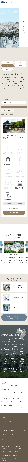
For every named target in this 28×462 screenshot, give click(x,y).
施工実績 (17, 451)
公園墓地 (3, 401)
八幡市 (17, 385)
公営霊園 (15, 401)
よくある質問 (18, 448)
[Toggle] (25, 417)
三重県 (21, 408)
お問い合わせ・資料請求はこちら (9, 455)
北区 (12, 392)
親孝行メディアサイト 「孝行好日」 (10, 458)
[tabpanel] (14, 253)
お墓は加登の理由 (6, 446)
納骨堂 (20, 401)
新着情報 (4, 448)
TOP (2, 55)
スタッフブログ (18, 444)
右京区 (7, 392)
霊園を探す (7, 55)
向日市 (7, 385)
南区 (8, 394)
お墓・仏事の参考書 (6, 451)
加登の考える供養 (6, 444)
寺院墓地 (9, 401)
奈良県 (17, 408)
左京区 (3, 392)
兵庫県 (7, 408)
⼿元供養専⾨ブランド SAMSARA (9, 460)
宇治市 (12, 385)
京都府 (12, 408)
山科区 (15, 392)
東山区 (20, 392)
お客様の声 (17, 446)
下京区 (25, 392)
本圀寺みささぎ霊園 (9, 135)
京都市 (3, 385)
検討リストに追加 (14, 208)
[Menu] (26, 2)
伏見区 (4, 394)
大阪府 (3, 408)
